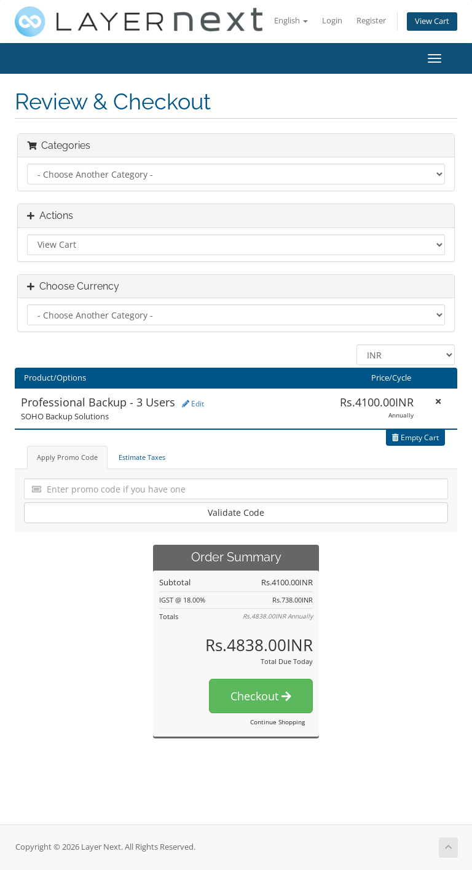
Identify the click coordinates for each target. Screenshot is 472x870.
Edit (193, 403)
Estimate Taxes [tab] (142, 457)
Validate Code (236, 512)
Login (332, 20)
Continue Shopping (277, 722)
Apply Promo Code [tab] (67, 457)
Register (371, 20)
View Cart (432, 21)
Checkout (260, 696)
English (291, 20)
